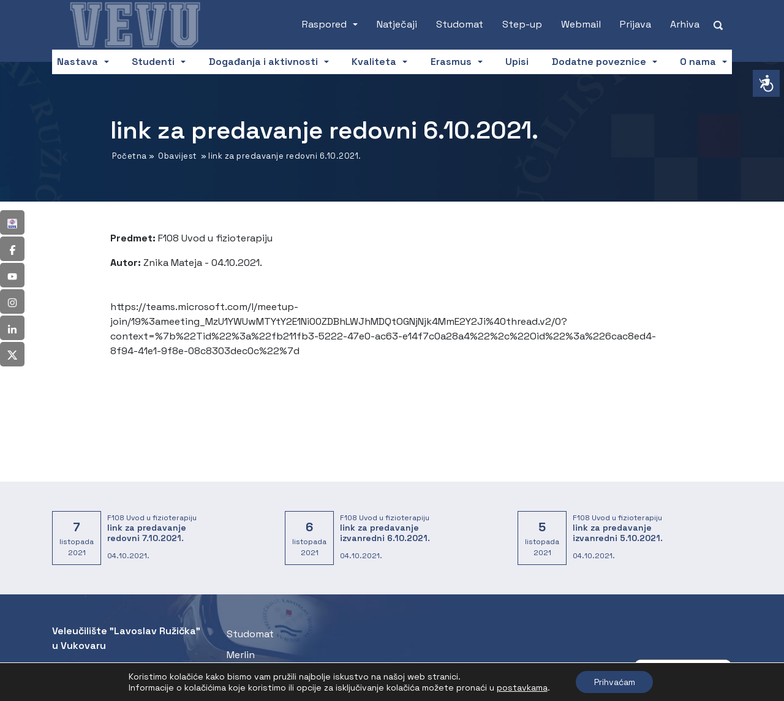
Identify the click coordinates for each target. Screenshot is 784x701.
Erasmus (451, 61)
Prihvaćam (614, 682)
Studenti (153, 61)
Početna (129, 156)
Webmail (581, 24)
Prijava (635, 24)
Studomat (459, 24)
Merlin (241, 654)
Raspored (324, 24)
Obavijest (177, 156)
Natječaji (397, 24)
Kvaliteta (374, 61)
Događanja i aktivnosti (263, 61)
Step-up (522, 24)
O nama (698, 61)
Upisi (517, 61)
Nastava (77, 61)
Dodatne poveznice (599, 61)
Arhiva (684, 24)
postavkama (521, 687)
